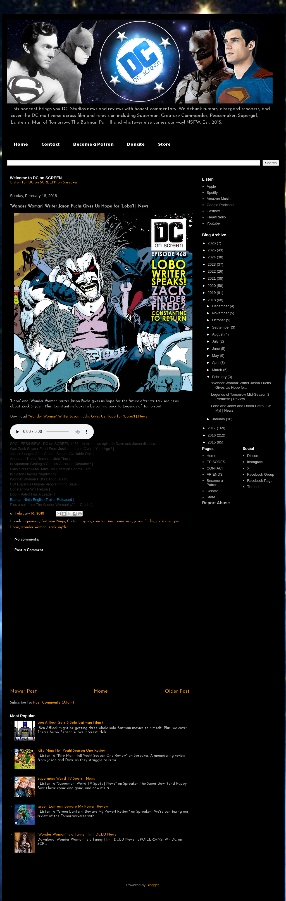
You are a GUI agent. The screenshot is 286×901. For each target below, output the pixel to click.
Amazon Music (218, 199)
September (221, 327)
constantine (103, 521)
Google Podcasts (220, 205)
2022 (212, 271)
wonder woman (34, 527)
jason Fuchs (144, 521)
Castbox (213, 211)
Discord (253, 456)
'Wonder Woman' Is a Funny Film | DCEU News (76, 834)
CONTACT (215, 468)
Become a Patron (93, 144)
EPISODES (216, 462)
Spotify (212, 192)
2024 (212, 257)
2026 (212, 243)
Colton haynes (79, 521)
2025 (212, 250)
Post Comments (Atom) (53, 702)
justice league (167, 521)
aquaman (31, 521)
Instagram (255, 462)
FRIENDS (215, 474)
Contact (50, 144)
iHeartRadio (216, 217)
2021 (212, 278)
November (221, 313)
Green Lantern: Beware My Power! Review (72, 806)
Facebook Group (260, 474)
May (216, 355)
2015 (212, 442)
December (221, 306)
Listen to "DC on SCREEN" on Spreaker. (44, 182)
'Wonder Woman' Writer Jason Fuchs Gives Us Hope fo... (241, 385)
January (219, 419)
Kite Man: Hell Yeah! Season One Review (71, 751)
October (219, 320)
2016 (212, 435)
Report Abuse (216, 502)
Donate (136, 144)
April (216, 362)
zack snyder (58, 527)
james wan (123, 521)
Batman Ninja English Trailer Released (41, 499)
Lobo (14, 527)
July (216, 341)
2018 (212, 300)
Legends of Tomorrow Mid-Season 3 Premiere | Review (240, 396)
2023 (212, 264)
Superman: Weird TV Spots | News (66, 778)
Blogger (152, 885)
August (218, 334)
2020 (212, 286)
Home (21, 144)
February (220, 377)
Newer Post (23, 691)
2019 (212, 293)
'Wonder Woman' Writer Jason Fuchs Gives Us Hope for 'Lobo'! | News (87, 416)
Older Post (177, 691)
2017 (212, 428)
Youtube (213, 223)
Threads (254, 487)
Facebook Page (260, 480)
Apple (211, 186)
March (217, 370)
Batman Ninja (53, 521)
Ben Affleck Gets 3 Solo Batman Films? (70, 723)
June (216, 348)
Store (164, 144)
